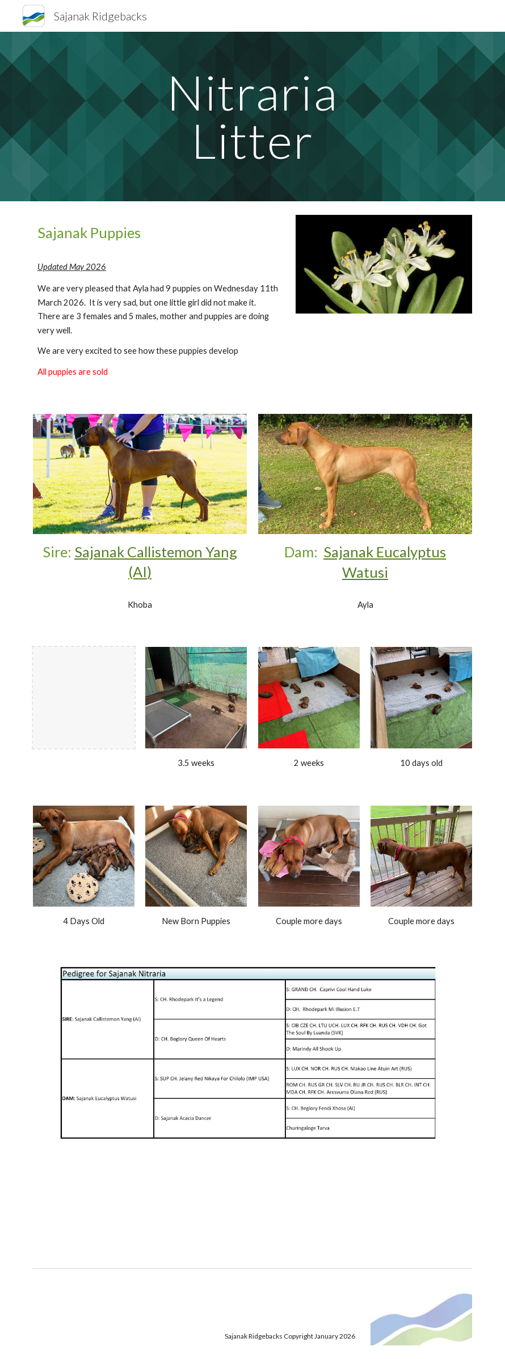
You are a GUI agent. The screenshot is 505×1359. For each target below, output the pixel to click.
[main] (252, 116)
